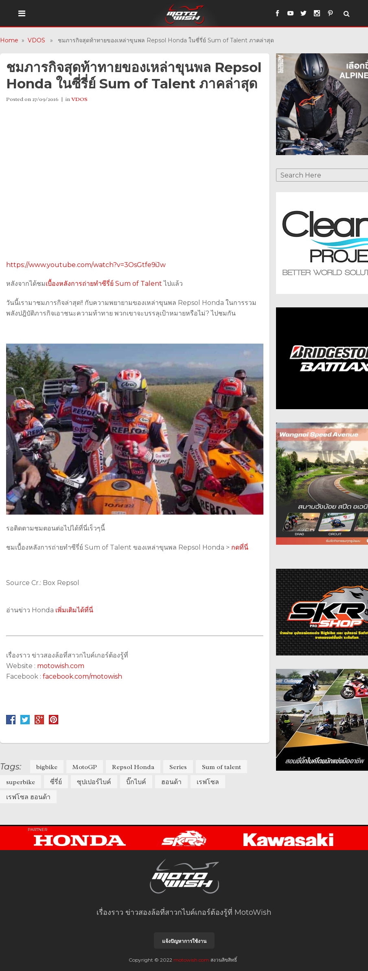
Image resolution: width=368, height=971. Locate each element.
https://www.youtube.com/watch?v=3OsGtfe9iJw (86, 265)
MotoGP (84, 767)
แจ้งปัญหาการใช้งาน (184, 941)
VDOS (36, 40)
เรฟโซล (208, 782)
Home (9, 40)
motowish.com (61, 666)
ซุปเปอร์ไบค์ (94, 782)
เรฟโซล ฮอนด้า (28, 797)
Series (178, 767)
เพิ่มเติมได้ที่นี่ (74, 610)
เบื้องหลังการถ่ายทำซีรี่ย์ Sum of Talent (104, 283)
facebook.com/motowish (82, 676)
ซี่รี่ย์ (56, 782)
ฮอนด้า (171, 782)
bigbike (46, 767)
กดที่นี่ (239, 547)
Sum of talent (221, 767)
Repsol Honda (133, 767)
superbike (20, 782)
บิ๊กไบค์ (136, 782)
